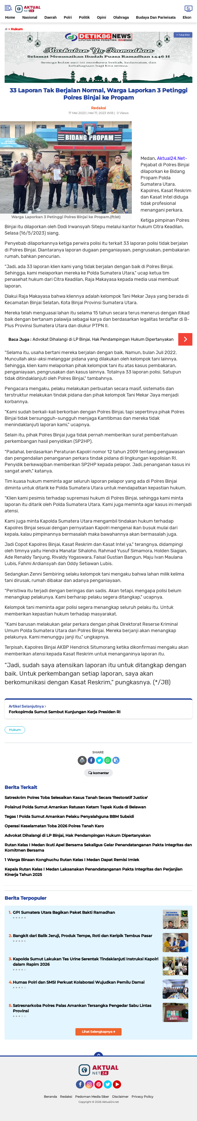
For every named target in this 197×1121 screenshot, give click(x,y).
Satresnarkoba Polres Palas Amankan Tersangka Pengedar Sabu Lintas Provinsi (82, 1008)
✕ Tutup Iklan (183, 35)
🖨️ (82, 760)
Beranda (50, 1096)
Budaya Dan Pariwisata (155, 17)
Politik (84, 17)
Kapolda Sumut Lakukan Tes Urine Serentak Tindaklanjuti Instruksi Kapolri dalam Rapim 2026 (85, 962)
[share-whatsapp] (107, 760)
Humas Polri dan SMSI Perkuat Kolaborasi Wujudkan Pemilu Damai (78, 982)
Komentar (98, 772)
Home (10, 17)
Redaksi (66, 1096)
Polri (68, 17)
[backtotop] (98, 1056)
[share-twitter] (99, 760)
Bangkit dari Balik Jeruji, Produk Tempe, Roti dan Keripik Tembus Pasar (82, 935)
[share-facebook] (91, 760)
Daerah (50, 17)
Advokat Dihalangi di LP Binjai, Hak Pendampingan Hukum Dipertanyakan (103, 339)
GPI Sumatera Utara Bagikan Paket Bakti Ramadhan (64, 912)
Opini (101, 17)
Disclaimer (120, 1096)
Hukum (15, 730)
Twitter (110, 1086)
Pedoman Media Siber (92, 1096)
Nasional (29, 17)
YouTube (120, 1086)
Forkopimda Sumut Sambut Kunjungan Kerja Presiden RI (65, 711)
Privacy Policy (142, 1096)
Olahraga (121, 17)
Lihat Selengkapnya (98, 1032)
